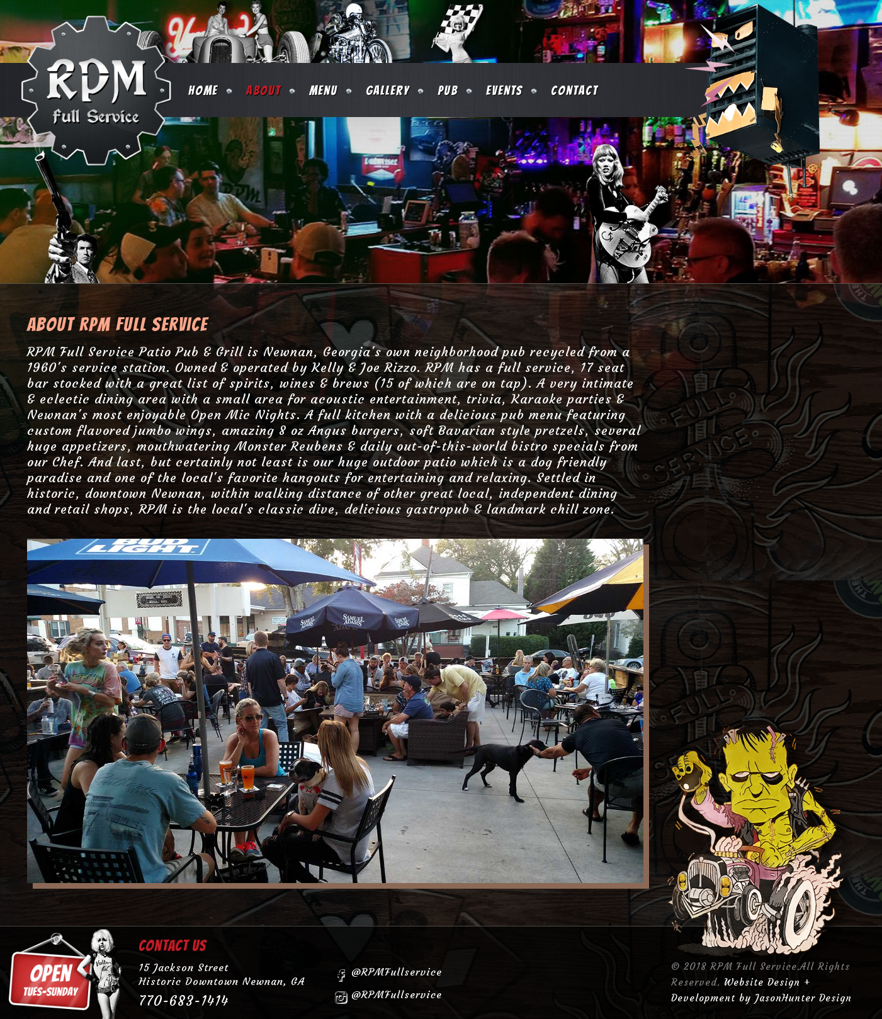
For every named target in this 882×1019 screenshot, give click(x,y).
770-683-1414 (184, 1001)
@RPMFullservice (388, 974)
